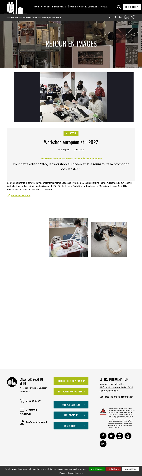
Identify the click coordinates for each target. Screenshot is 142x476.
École (36, 6)
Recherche (82, 6)
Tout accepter (96, 469)
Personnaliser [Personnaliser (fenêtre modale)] (130, 469)
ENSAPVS (14, 17)
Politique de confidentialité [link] (71, 473)
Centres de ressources (98, 6)
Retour (71, 133)
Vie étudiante (70, 6)
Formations (45, 6)
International (58, 6)
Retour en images (30, 17)
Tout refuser (113, 469)
